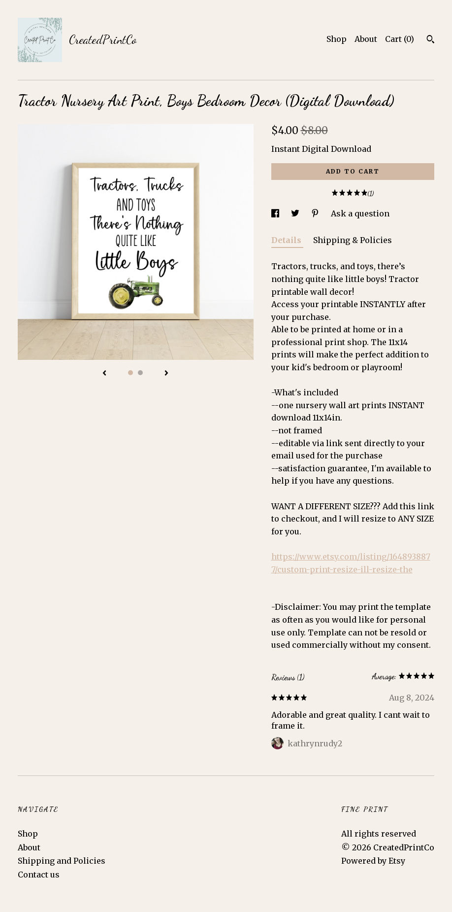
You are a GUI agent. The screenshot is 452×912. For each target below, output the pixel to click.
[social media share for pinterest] (316, 213)
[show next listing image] (166, 373)
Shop (336, 39)
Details (287, 240)
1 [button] (130, 372)
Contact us (39, 874)
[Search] (430, 40)
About (366, 39)
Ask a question (360, 213)
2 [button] (140, 372)
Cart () (399, 39)
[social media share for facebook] (276, 213)
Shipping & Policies (352, 240)
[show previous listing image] (104, 373)
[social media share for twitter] (296, 213)
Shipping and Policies (61, 861)
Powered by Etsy (373, 861)
